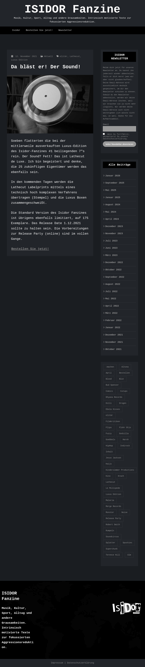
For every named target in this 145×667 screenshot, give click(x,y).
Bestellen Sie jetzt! (39, 30)
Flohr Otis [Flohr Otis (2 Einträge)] (125, 427)
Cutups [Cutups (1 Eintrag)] (123, 391)
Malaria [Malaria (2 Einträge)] (110, 500)
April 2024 (112, 219)
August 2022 (112, 284)
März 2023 (111, 255)
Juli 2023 (111, 241)
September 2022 (114, 277)
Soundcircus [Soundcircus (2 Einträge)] (112, 537)
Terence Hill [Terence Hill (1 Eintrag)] (113, 555)
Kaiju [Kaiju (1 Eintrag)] (109, 464)
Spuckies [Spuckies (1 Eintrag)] (127, 543)
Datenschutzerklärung (80, 663)
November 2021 (114, 342)
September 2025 (114, 183)
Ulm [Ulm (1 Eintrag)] (129, 555)
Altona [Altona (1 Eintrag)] (125, 367)
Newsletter (65, 30)
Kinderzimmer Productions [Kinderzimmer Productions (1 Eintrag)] (120, 470)
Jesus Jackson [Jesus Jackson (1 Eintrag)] (113, 458)
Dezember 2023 (114, 226)
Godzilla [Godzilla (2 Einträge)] (124, 433)
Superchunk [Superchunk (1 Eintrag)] (111, 549)
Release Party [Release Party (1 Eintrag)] (113, 518)
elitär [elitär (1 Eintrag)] (109, 415)
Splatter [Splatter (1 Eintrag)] (110, 543)
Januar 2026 (112, 176)
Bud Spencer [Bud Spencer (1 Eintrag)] (112, 385)
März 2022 (111, 313)
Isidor (16, 30)
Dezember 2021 (114, 335)
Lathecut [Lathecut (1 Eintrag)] (110, 482)
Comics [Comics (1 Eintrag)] (109, 391)
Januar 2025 (112, 197)
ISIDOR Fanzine (72, 9)
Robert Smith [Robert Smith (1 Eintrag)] (113, 524)
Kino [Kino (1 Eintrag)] (108, 476)
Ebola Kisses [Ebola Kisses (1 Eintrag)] (113, 409)
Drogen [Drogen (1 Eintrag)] (122, 403)
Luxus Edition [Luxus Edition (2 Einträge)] (113, 494)
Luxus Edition (19, 60)
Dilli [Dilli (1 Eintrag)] (109, 403)
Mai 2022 (110, 298)
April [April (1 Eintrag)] (109, 373)
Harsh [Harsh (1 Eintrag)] (126, 439)
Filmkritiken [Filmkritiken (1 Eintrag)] (113, 421)
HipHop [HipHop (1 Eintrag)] (109, 446)
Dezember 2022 (114, 262)
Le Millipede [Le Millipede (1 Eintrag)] (113, 488)
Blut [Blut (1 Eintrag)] (121, 379)
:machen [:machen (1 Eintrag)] (110, 367)
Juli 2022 (111, 291)
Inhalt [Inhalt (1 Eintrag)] (109, 452)
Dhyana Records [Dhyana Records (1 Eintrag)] (114, 397)
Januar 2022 (112, 327)
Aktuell (48, 56)
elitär (63, 56)
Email (106, 124)
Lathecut (75, 56)
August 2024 (112, 204)
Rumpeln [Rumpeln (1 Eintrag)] (110, 531)
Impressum (57, 663)
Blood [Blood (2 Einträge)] (109, 379)
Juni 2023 (111, 248)
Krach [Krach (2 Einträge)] (121, 476)
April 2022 (112, 306)
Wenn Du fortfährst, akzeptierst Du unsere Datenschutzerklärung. (116, 136)
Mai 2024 (110, 212)
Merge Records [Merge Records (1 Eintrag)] (113, 506)
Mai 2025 (110, 190)
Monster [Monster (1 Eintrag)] (110, 512)
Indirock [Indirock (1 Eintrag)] (125, 446)
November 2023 (114, 233)
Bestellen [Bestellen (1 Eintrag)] (124, 373)
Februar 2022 (113, 320)
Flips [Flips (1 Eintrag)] (109, 427)
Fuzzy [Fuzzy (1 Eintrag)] (109, 433)
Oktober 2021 (113, 349)
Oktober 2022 (113, 270)
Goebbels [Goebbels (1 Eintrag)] (110, 439)
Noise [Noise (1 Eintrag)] (124, 512)
